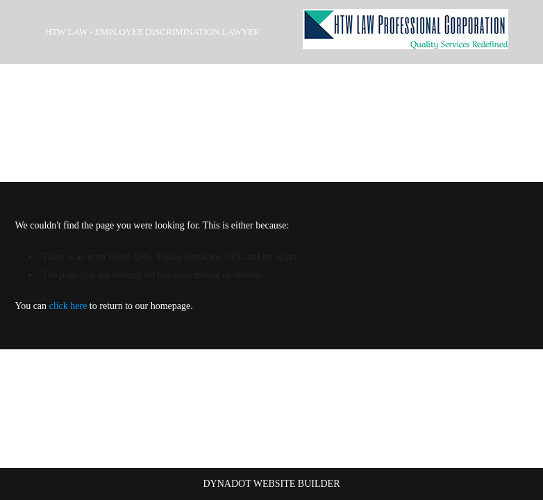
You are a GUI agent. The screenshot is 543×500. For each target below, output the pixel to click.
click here (68, 306)
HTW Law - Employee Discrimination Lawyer (152, 31)
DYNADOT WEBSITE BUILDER (271, 483)
